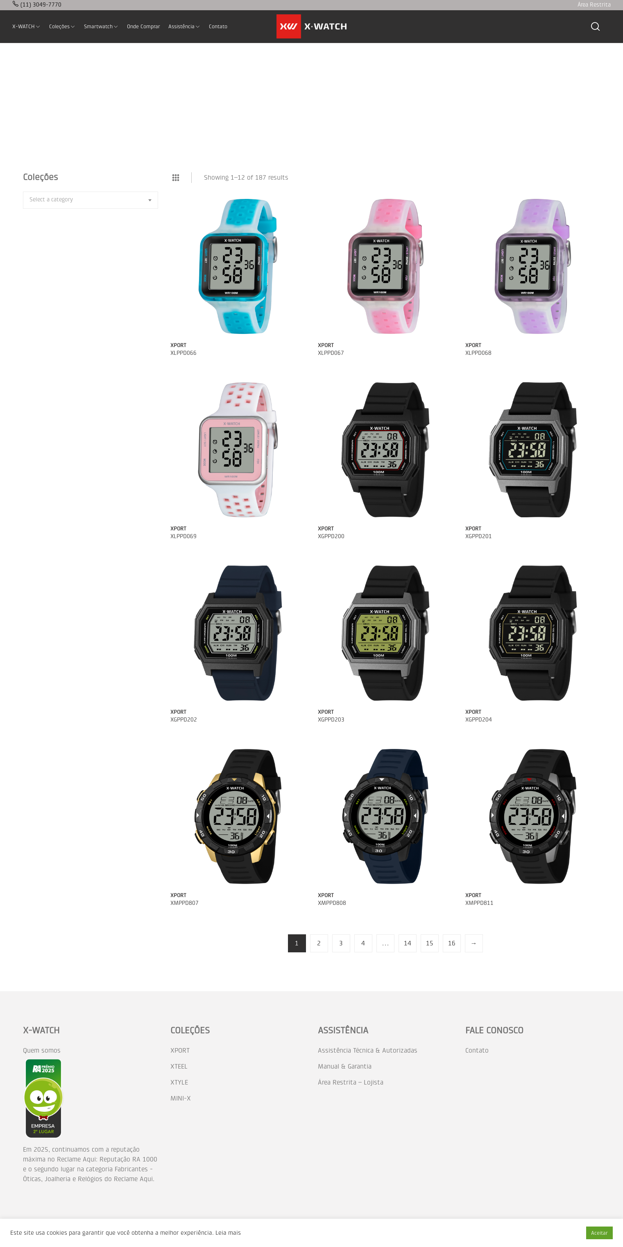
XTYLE (179, 1082)
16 (451, 943)
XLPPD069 (183, 536)
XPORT (178, 345)
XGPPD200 (331, 536)
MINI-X (180, 1098)
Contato (477, 1050)
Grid (175, 177)
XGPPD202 (183, 719)
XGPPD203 (331, 719)
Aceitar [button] (599, 1233)
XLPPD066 (183, 353)
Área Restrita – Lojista (350, 1082)
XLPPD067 (331, 353)
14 (407, 943)
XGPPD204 (478, 719)
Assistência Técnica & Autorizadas (367, 1050)
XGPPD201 (478, 536)
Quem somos (42, 1050)
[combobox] (90, 200)
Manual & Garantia (345, 1066)
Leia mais (228, 1232)
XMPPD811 (479, 903)
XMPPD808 (332, 903)
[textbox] (51, 199)
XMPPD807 (184, 903)
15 (429, 943)
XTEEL (179, 1066)
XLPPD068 (478, 353)
